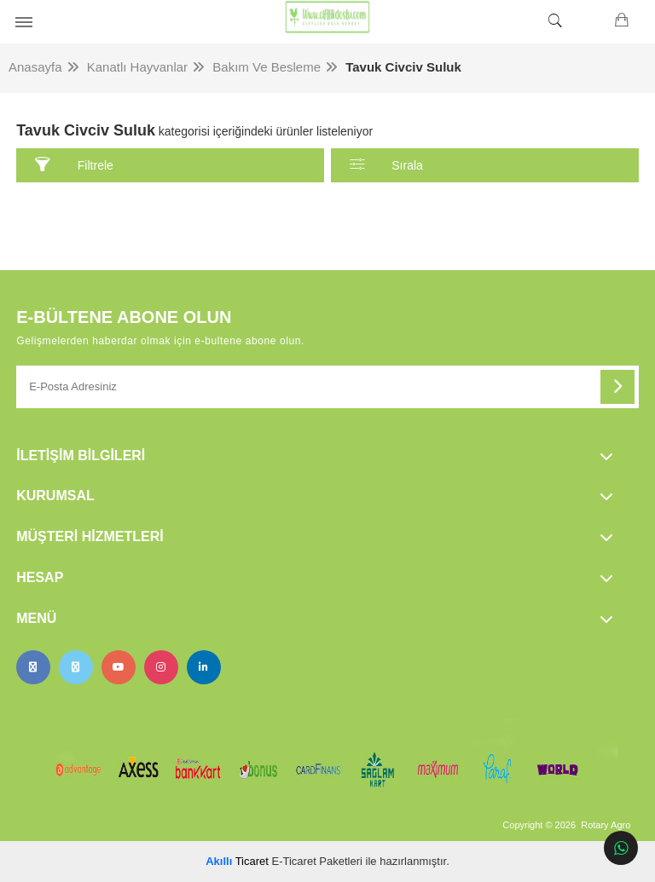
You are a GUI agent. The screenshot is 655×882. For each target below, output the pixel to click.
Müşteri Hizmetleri (89, 536)
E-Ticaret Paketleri (317, 861)
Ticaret (237, 861)
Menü (36, 618)
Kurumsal (55, 495)
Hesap (39, 577)
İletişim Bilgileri (80, 455)
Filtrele (74, 165)
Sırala (386, 165)
